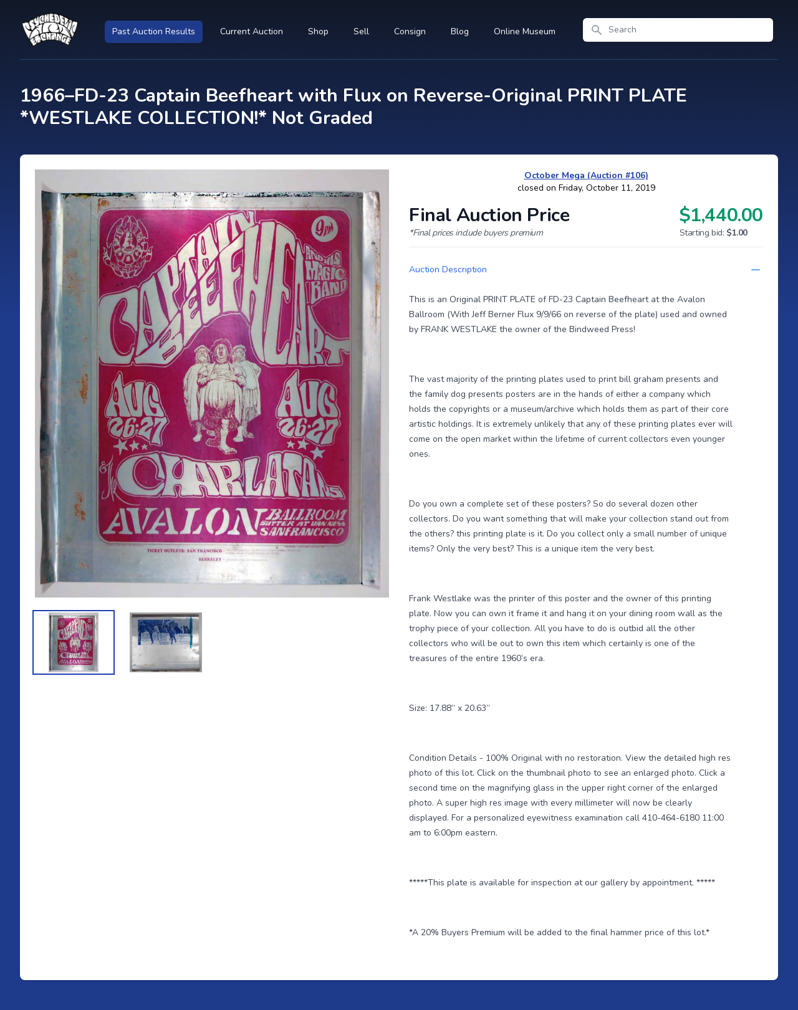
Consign (410, 31)
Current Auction (251, 31)
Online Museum (524, 31)
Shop (318, 31)
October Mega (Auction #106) (586, 175)
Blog (460, 31)
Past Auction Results (153, 31)
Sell (361, 31)
